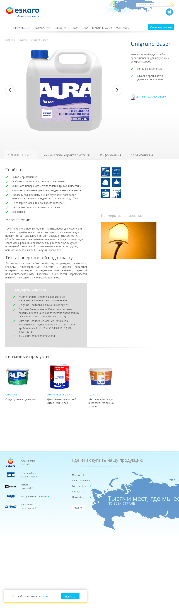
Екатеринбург (79, 486)
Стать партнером (161, 27)
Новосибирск (79, 497)
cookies (43, 596)
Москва (76, 475)
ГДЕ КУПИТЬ (62, 27)
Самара (76, 491)
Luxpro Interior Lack (59, 380)
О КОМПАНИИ (41, 27)
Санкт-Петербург (81, 480)
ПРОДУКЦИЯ (21, 27)
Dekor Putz (17, 380)
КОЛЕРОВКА (80, 27)
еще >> (78, 507)
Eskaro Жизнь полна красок (24, 11)
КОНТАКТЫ (123, 27)
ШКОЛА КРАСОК (102, 27)
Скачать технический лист (149, 97)
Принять (70, 596)
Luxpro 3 (100, 380)
